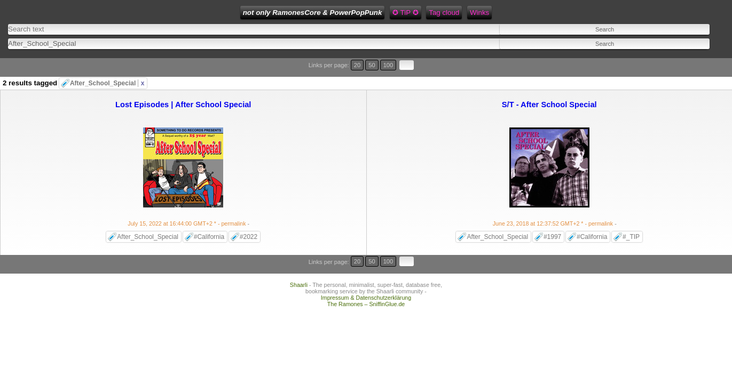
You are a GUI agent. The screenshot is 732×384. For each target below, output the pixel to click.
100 (693, 57)
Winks (395, 13)
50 (682, 57)
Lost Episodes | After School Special (183, 83)
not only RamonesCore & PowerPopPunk (228, 13)
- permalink (187, 202)
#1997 (552, 216)
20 (672, 57)
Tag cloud (360, 13)
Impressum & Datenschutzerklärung (366, 263)
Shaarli (299, 250)
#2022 (248, 216)
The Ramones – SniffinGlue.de (366, 270)
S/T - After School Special (549, 83)
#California (209, 216)
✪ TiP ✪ (321, 13)
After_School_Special (107, 62)
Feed (424, 13)
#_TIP (631, 216)
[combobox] (261, 37)
